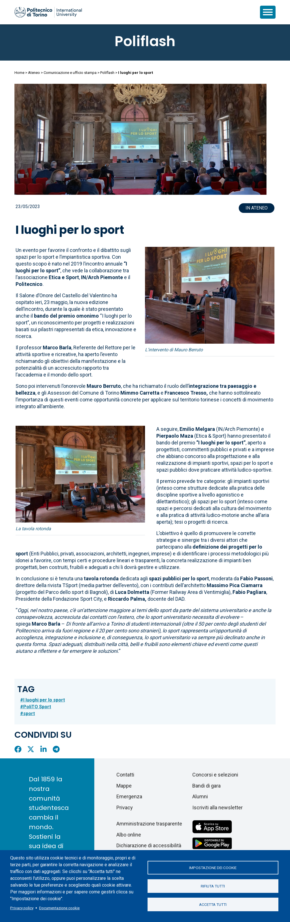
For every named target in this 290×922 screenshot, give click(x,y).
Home (19, 72)
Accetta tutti (213, 904)
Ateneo (34, 72)
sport (29, 713)
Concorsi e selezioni (215, 775)
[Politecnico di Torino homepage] (48, 12)
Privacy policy (21, 908)
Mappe (124, 786)
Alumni (200, 796)
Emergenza (129, 796)
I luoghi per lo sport (44, 700)
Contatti (125, 775)
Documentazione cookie (59, 908)
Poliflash (145, 41)
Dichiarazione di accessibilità (148, 845)
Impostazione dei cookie (212, 867)
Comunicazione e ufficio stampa (70, 72)
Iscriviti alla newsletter (217, 807)
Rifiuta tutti (213, 886)
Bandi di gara (206, 786)
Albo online (128, 835)
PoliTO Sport (37, 706)
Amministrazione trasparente (149, 824)
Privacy (124, 807)
